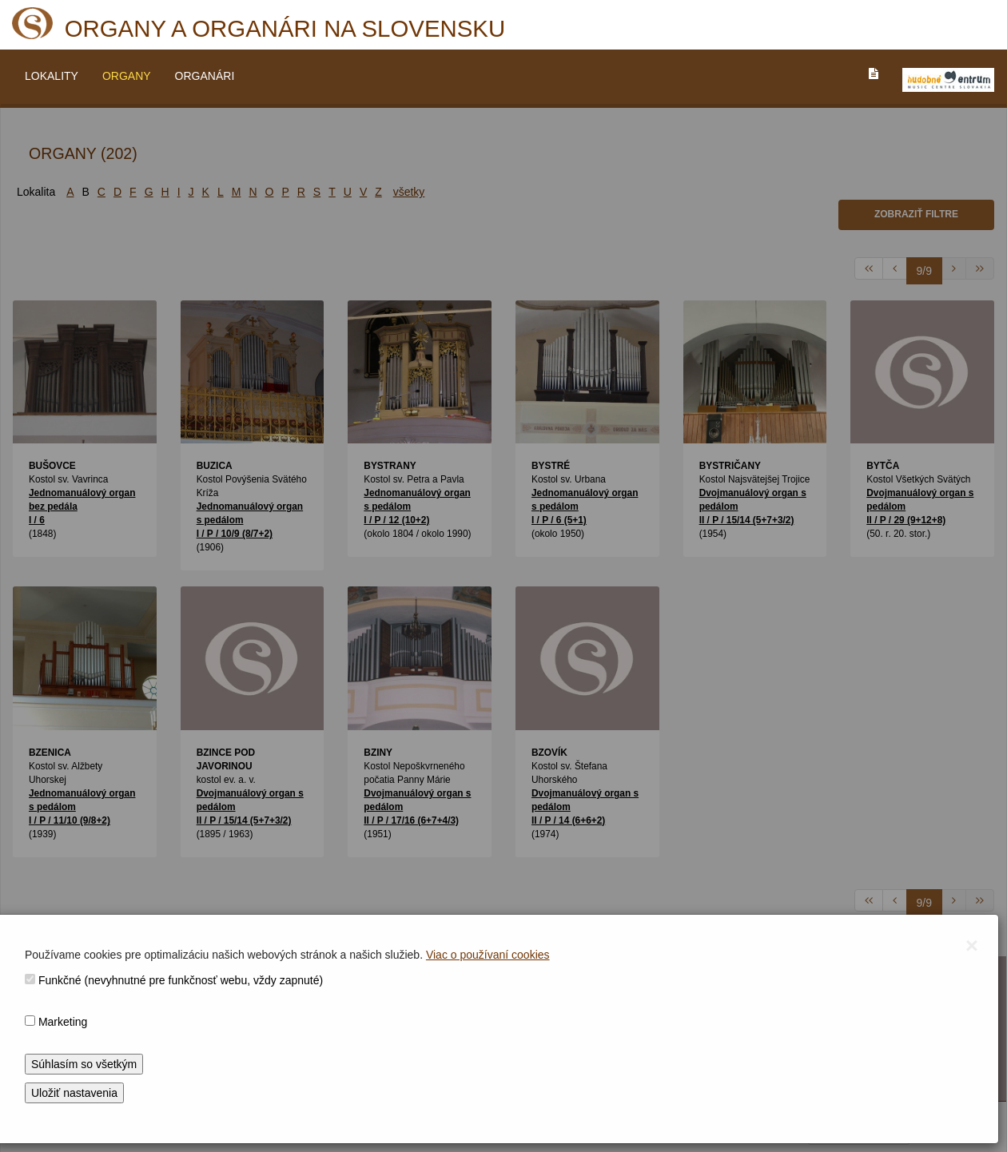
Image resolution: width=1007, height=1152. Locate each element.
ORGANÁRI (205, 76)
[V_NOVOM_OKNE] (948, 80)
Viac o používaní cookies (488, 954)
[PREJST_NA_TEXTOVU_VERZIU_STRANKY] (873, 73)
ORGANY (126, 76)
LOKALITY (51, 76)
